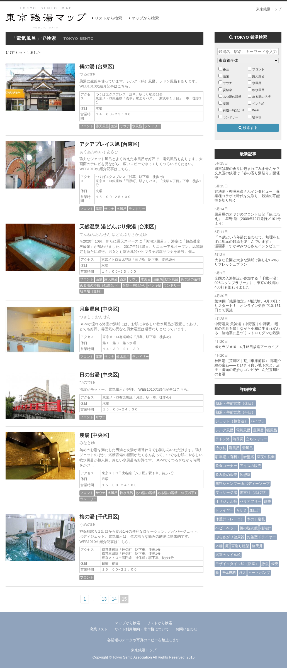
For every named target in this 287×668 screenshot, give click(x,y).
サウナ (125, 126)
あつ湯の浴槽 (191, 279)
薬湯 (114, 126)
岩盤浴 (248, 457)
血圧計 (254, 510)
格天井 (257, 546)
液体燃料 (229, 573)
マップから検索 (145, 18)
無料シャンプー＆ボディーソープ (242, 483)
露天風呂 (102, 126)
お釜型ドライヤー (261, 537)
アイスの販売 (250, 466)
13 (104, 599)
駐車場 (256, 117)
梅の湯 (86, 517)
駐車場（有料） (228, 457)
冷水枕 (220, 448)
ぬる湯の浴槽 (261, 96)
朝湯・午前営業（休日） (235, 403)
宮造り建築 (240, 546)
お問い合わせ (186, 629)
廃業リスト (99, 629)
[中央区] (110, 309)
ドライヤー (224, 510)
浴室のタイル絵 (228, 555)
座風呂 (258, 430)
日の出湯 (89, 375)
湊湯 (84, 435)
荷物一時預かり (134, 285)
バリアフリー (250, 501)
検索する (248, 128)
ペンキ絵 (154, 285)
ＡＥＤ (241, 510)
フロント (86, 126)
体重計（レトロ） (229, 519)
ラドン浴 (222, 439)
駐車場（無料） (91, 291)
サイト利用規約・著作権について (142, 629)
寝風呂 (271, 430)
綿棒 (267, 501)
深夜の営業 (266, 457)
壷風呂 (247, 448)
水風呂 (137, 126)
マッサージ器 (226, 492)
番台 (226, 69)
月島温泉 (89, 309)
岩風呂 (234, 448)
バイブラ (257, 421)
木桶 (219, 546)
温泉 (99, 279)
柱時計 (265, 528)
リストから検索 (108, 18)
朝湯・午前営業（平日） (235, 412)
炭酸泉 (158, 279)
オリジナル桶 (226, 501)
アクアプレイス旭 (99, 144)
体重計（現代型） (254, 492)
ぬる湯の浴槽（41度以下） (100, 285)
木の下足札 (256, 519)
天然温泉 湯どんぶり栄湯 (107, 226)
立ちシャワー (256, 439)
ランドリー (152, 126)
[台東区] (105, 66)
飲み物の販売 (226, 475)
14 (114, 599)
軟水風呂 (171, 279)
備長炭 (237, 439)
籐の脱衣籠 (249, 528)
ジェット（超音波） (231, 421)
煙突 (274, 564)
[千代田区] (107, 517)
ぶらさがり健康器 (229, 537)
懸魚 (265, 564)
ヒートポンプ (259, 573)
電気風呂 (243, 430)
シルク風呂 (224, 430)
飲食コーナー (226, 466)
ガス (242, 573)
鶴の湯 (86, 66)
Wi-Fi (255, 110)
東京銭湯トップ (268, 9)
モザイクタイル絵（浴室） (237, 564)
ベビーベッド (226, 528)
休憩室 (245, 475)
